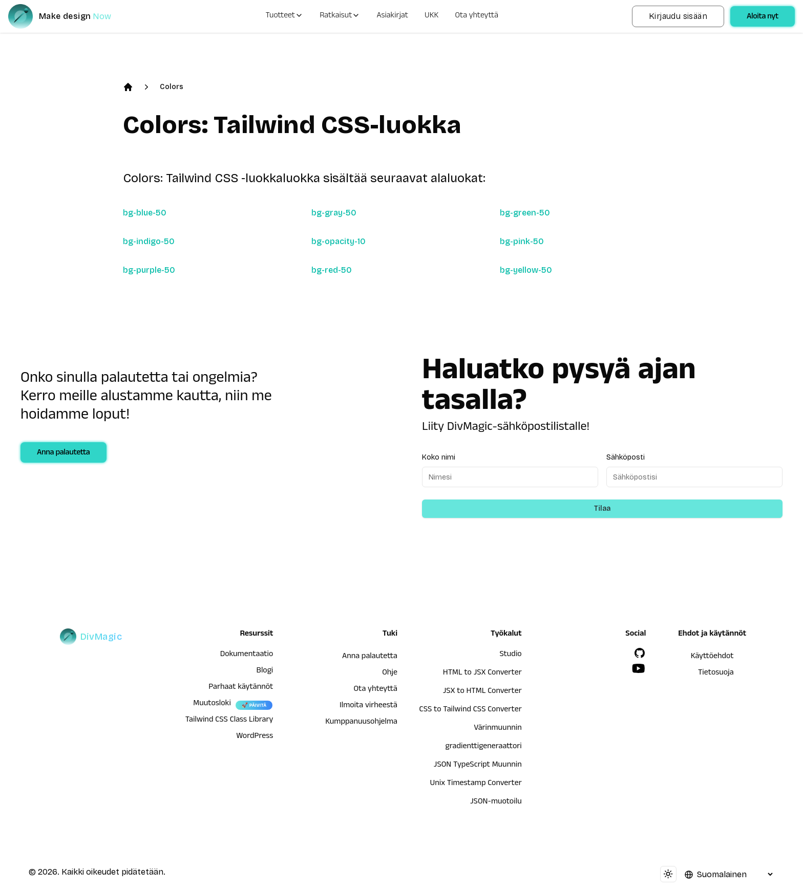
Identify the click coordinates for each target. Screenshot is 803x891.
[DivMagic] (70, 16)
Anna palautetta (63, 453)
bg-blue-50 (144, 213)
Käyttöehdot (712, 657)
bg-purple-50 (149, 270)
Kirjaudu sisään (678, 16)
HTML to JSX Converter (482, 673)
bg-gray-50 (333, 213)
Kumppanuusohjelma (361, 722)
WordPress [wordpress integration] (254, 737)
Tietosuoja (716, 673)
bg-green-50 (525, 213)
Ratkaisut (340, 16)
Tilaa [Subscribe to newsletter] (602, 508)
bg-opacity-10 (338, 241)
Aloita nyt (762, 17)
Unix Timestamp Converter (475, 784)
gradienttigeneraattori (484, 747)
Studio (510, 655)
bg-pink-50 (522, 241)
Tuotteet (284, 16)
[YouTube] (638, 668)
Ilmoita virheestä (368, 706)
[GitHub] (639, 653)
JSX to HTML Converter (482, 692)
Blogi (265, 671)
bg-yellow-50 (526, 270)
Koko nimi (438, 457)
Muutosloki (212, 704)
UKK (431, 16)
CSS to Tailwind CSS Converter (470, 710)
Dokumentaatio (246, 655)
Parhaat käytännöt (240, 688)
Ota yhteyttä (477, 16)
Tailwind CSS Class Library (229, 720)
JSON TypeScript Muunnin (478, 765)
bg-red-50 (331, 270)
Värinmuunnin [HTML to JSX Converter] (497, 729)
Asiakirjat (392, 16)
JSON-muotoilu (496, 802)
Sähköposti (625, 457)
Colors (171, 86)
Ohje (389, 673)
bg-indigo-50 (149, 241)
